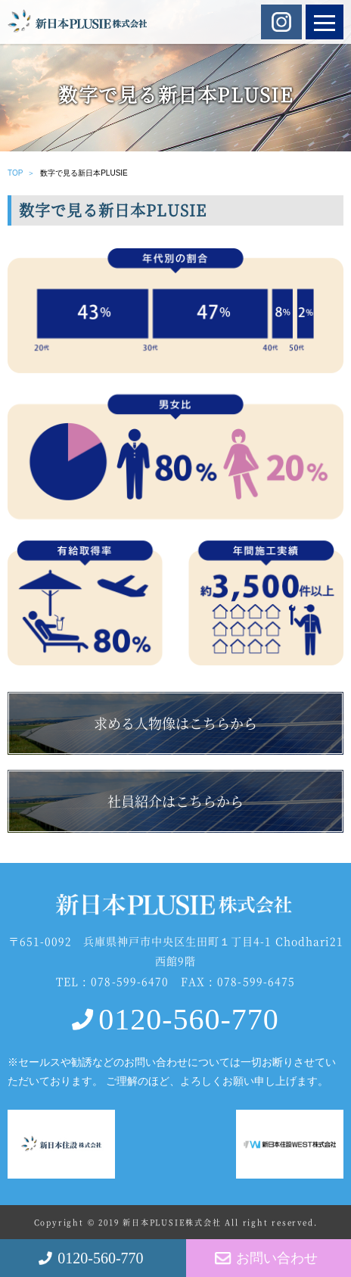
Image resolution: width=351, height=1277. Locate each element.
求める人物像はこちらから (175, 723)
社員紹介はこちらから (175, 801)
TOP (15, 173)
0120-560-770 (188, 1019)
